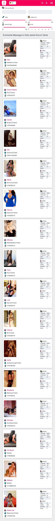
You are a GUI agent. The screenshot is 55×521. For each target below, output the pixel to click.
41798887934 (11, 486)
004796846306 (12, 65)
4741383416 (11, 396)
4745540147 (11, 185)
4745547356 (11, 516)
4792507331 (11, 95)
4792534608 (11, 125)
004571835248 (12, 155)
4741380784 (11, 366)
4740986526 (11, 456)
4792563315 (11, 426)
